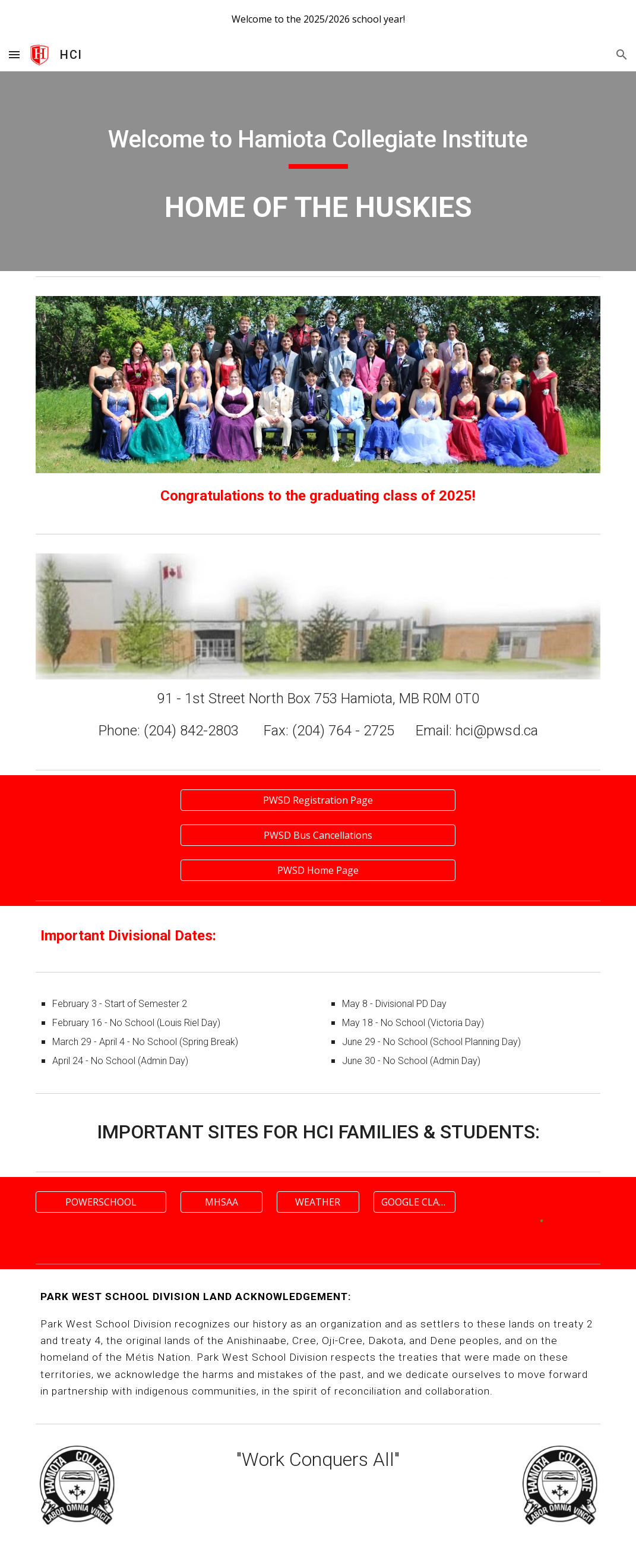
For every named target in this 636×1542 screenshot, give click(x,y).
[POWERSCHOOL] (100, 1202)
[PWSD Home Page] (318, 870)
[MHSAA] (221, 1202)
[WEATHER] (317, 1202)
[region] (318, 19)
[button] (14, 54)
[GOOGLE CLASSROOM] (414, 1202)
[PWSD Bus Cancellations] (318, 835)
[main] (318, 141)
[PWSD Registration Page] (318, 800)
